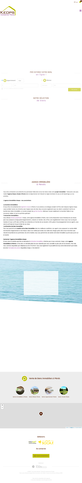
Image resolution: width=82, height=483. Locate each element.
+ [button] (2, 405)
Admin (44, 473)
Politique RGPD (59, 473)
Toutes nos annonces (50, 473)
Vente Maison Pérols (34, 397)
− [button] (2, 408)
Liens (41, 473)
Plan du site (22, 473)
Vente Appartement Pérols (49, 397)
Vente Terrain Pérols (63, 397)
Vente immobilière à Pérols (20, 397)
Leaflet (67, 427)
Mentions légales (29, 473)
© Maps (71, 427)
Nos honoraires (36, 473)
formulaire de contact (14, 248)
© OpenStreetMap (78, 427)
